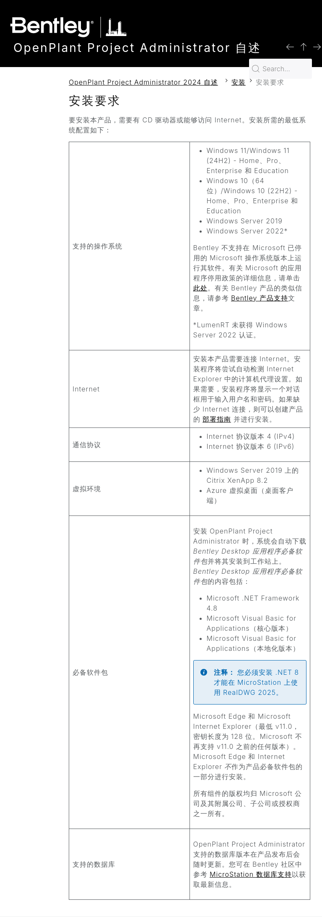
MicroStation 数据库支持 (251, 874)
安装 (238, 82)
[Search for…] (280, 69)
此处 (200, 288)
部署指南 (217, 419)
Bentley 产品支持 (259, 298)
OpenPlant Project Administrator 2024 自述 (143, 82)
